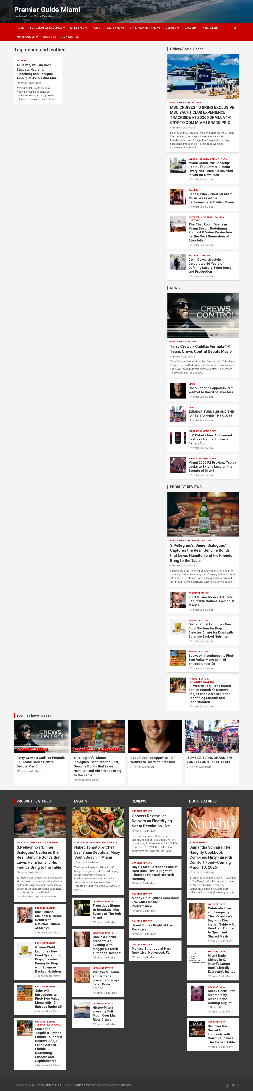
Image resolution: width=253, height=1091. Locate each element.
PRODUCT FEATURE (202, 540)
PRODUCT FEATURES (34, 801)
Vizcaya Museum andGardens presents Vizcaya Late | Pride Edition (106, 980)
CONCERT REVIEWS (142, 811)
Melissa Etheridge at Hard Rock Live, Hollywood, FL (151, 950)
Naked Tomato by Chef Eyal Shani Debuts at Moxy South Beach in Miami (97, 852)
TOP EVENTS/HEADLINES (46, 27)
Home (20, 27)
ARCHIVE (21, 60)
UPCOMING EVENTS (106, 842)
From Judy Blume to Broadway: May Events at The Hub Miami (107, 912)
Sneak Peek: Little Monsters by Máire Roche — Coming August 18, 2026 (222, 999)
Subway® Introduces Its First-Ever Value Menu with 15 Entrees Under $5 (211, 660)
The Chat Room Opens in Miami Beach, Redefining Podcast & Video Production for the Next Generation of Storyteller (210, 232)
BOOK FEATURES (203, 801)
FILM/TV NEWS (115, 27)
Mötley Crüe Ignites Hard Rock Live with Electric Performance (155, 902)
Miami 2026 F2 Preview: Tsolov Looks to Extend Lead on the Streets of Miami (212, 466)
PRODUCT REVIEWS (186, 487)
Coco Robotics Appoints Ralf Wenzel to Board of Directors (211, 390)
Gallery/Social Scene (186, 49)
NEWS (96, 27)
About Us (49, 36)
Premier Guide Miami (47, 10)
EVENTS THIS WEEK (180, 102)
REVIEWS (139, 801)
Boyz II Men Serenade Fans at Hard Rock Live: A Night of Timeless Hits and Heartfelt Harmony (154, 873)
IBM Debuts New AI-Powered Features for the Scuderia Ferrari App (210, 439)
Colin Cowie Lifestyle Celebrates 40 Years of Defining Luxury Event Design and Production (211, 266)
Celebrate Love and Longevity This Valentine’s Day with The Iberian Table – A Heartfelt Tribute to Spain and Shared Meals (221, 922)
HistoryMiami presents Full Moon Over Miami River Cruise (106, 1013)
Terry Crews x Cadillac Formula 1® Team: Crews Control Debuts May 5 (41, 762)
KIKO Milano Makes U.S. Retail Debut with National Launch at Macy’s (211, 601)
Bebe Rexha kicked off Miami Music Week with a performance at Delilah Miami (211, 198)
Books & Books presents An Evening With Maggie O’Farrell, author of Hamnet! (107, 945)
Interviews (210, 27)
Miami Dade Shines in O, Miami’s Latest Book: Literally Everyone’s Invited (221, 964)
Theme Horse (83, 1084)
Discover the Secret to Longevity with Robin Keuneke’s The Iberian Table (221, 1034)
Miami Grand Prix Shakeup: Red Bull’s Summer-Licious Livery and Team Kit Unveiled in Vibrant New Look (211, 169)
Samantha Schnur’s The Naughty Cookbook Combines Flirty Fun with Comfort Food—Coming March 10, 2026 (210, 857)
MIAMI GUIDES (26, 36)
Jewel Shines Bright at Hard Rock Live (153, 927)
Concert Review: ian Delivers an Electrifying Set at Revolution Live (152, 821)
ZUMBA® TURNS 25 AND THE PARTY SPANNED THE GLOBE (211, 414)
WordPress (124, 1084)
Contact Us (70, 36)
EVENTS (171, 27)
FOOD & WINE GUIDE (84, 842)
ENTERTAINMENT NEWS (145, 27)
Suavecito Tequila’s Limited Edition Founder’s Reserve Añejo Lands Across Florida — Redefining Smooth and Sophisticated (211, 694)
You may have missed (34, 715)
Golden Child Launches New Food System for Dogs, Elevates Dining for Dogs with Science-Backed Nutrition (211, 630)
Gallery (196, 102)
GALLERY (190, 27)
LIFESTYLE (77, 27)
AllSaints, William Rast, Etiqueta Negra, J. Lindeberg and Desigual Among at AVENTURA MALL (38, 71)
